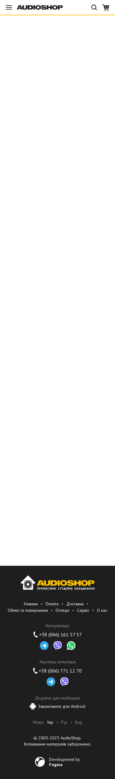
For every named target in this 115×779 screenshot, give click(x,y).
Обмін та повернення (28, 610)
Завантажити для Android (57, 706)
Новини (31, 604)
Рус (64, 722)
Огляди (62, 610)
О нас (102, 610)
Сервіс (83, 610)
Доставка (75, 604)
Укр (50, 722)
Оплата (52, 604)
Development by (64, 762)
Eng (78, 722)
